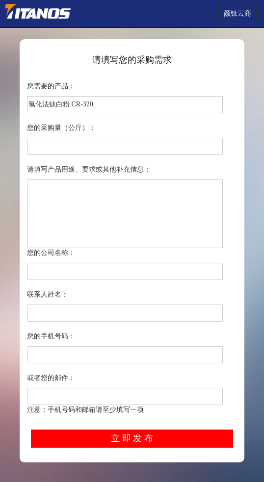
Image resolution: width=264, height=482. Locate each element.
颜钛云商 (237, 13)
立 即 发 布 (132, 438)
